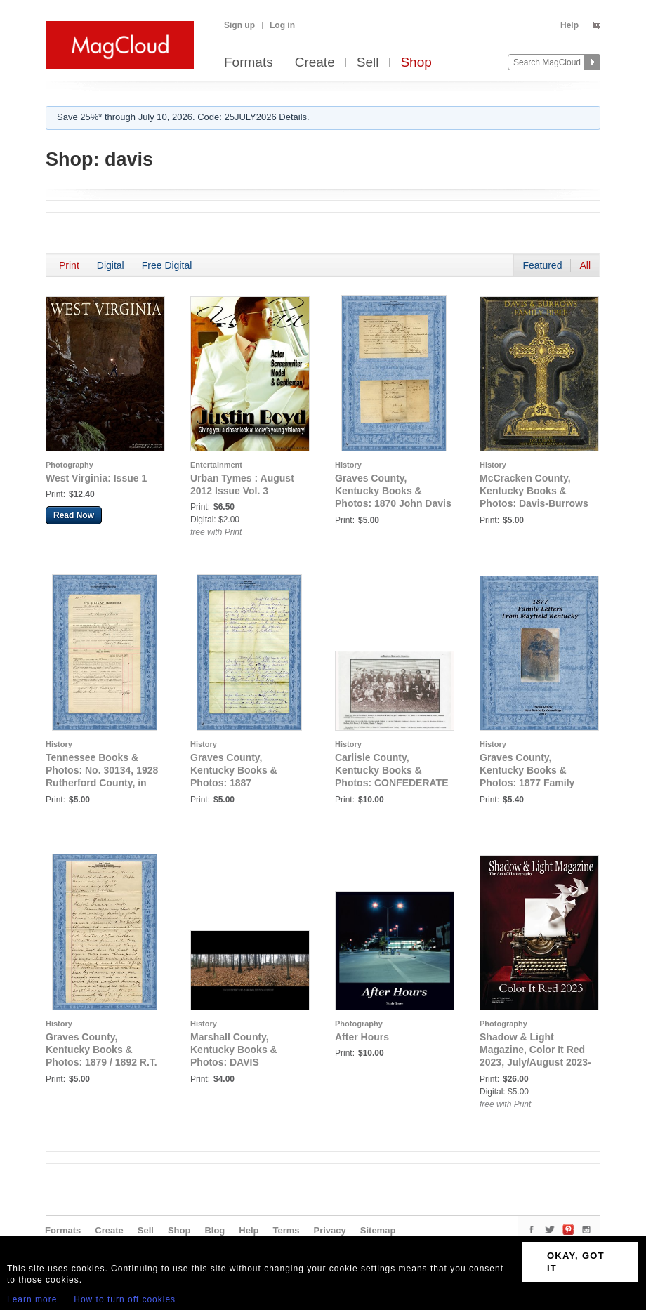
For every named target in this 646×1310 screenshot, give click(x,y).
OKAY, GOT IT (576, 1261)
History (348, 465)
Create (315, 63)
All (585, 265)
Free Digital (167, 265)
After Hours (362, 1037)
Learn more (32, 1299)
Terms (285, 1230)
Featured (542, 265)
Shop (415, 63)
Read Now (73, 515)
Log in (282, 25)
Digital (110, 265)
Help (569, 25)
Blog (214, 1230)
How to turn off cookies (125, 1299)
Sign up (239, 25)
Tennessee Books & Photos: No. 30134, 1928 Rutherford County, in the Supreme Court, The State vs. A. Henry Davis (102, 783)
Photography (69, 465)
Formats (248, 63)
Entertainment (216, 465)
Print (69, 265)
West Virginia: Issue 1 (96, 478)
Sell (368, 63)
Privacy (330, 1230)
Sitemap (378, 1230)
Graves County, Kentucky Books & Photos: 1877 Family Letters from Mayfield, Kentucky (530, 783)
